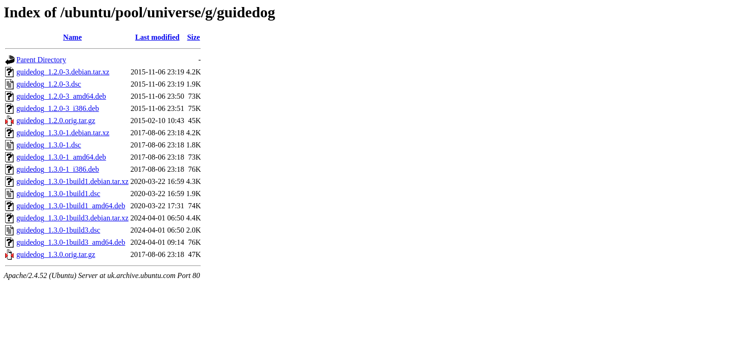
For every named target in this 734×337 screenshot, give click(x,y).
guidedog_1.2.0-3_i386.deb (57, 108)
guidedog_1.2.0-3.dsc (48, 84)
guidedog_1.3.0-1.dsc (48, 145)
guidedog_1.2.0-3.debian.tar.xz (63, 72)
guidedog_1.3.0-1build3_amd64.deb (70, 242)
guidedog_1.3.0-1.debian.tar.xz (63, 133)
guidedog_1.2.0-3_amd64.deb (61, 96)
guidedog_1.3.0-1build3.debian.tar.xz (72, 218)
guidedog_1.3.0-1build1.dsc (58, 194)
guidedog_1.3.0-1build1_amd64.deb (70, 206)
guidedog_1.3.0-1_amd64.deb (61, 157)
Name (72, 37)
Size (193, 37)
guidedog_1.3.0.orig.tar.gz (55, 254)
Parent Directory (41, 60)
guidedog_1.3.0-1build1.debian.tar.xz (72, 181)
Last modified (157, 37)
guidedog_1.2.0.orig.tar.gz (55, 121)
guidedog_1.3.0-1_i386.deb (57, 169)
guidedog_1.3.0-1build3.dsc (58, 230)
